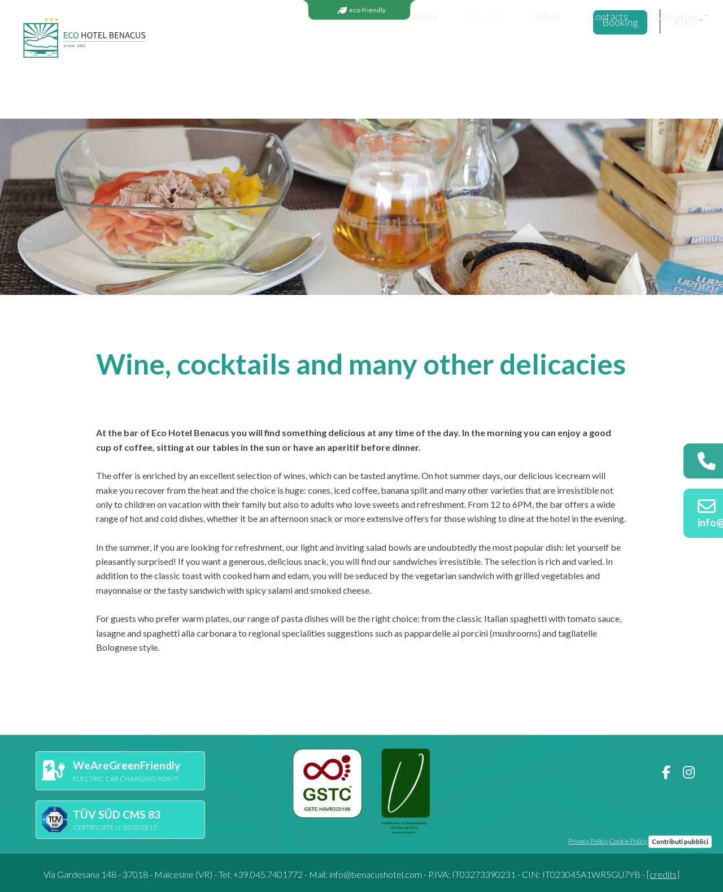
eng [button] (684, 57)
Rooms (231, 57)
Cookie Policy (628, 841)
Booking (625, 58)
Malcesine (555, 57)
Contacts (485, 57)
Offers (424, 57)
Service (358, 57)
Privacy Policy (588, 841)
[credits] (663, 874)
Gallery (298, 57)
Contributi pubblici (680, 841)
